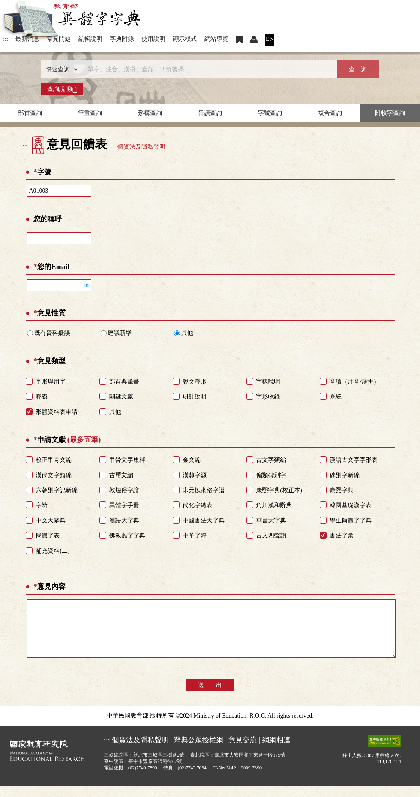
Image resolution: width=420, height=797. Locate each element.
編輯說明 (90, 39)
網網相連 (276, 751)
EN (270, 39)
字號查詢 (270, 113)
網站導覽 (216, 39)
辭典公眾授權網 (199, 751)
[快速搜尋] (207, 69)
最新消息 (27, 39)
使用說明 (153, 39)
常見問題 (59, 39)
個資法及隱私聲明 (141, 146)
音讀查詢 (210, 113)
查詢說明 (62, 89)
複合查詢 (330, 113)
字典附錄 (122, 39)
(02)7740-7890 (142, 779)
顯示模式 (185, 39)
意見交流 (242, 751)
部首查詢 (30, 113)
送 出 (210, 696)
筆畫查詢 (90, 113)
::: (5, 39)
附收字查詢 (390, 113)
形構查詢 (150, 113)
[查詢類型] (60, 69)
